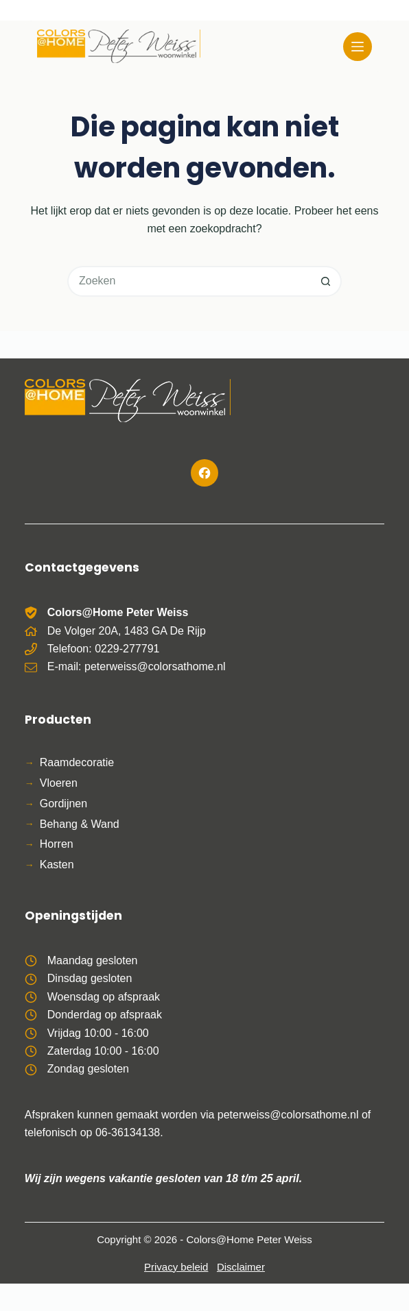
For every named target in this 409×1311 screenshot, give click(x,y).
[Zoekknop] (326, 281)
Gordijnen (63, 803)
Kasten (57, 864)
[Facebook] (204, 473)
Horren (56, 844)
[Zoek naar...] (189, 281)
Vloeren (59, 783)
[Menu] (357, 46)
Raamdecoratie (77, 762)
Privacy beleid (176, 1267)
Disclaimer (241, 1267)
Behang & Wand (79, 824)
